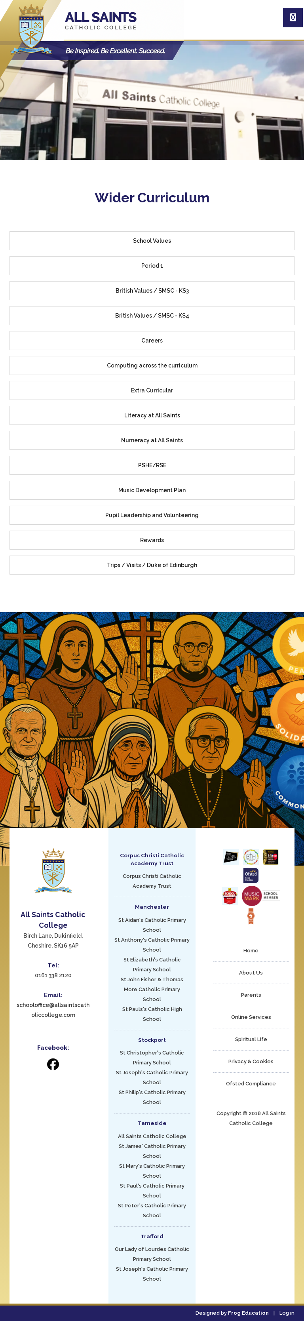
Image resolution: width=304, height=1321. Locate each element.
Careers (152, 340)
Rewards (152, 540)
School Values (152, 241)
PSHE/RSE (152, 465)
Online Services (251, 1017)
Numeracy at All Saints (152, 440)
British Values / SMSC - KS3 (152, 290)
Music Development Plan (152, 490)
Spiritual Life (251, 1039)
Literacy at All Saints (152, 415)
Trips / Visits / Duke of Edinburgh (152, 565)
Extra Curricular (152, 390)
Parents (251, 995)
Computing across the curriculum (152, 365)
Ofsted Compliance (251, 1084)
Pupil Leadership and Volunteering (152, 515)
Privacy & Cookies (251, 1061)
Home (250, 951)
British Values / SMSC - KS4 (152, 315)
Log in (286, 1313)
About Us (251, 973)
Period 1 (152, 266)
